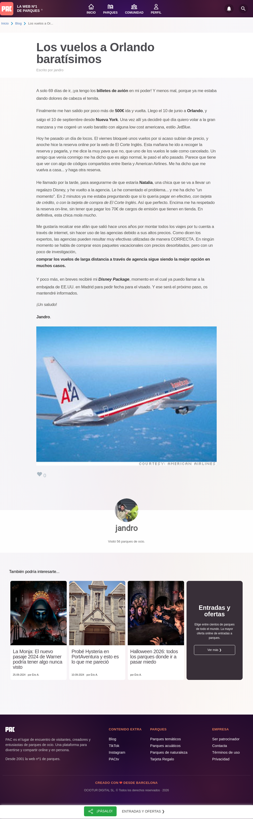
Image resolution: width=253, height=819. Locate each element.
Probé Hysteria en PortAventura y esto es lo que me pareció (95, 657)
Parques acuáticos (165, 746)
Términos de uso (226, 752)
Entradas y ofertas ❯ (143, 811)
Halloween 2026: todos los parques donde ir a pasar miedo (154, 657)
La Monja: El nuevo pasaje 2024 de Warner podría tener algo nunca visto (37, 659)
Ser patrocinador (226, 739)
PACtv (114, 759)
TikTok (114, 746)
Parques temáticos (165, 739)
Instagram (117, 752)
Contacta (219, 746)
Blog (18, 23)
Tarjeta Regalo (162, 759)
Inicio (5, 23)
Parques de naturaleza (169, 752)
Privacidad (221, 759)
